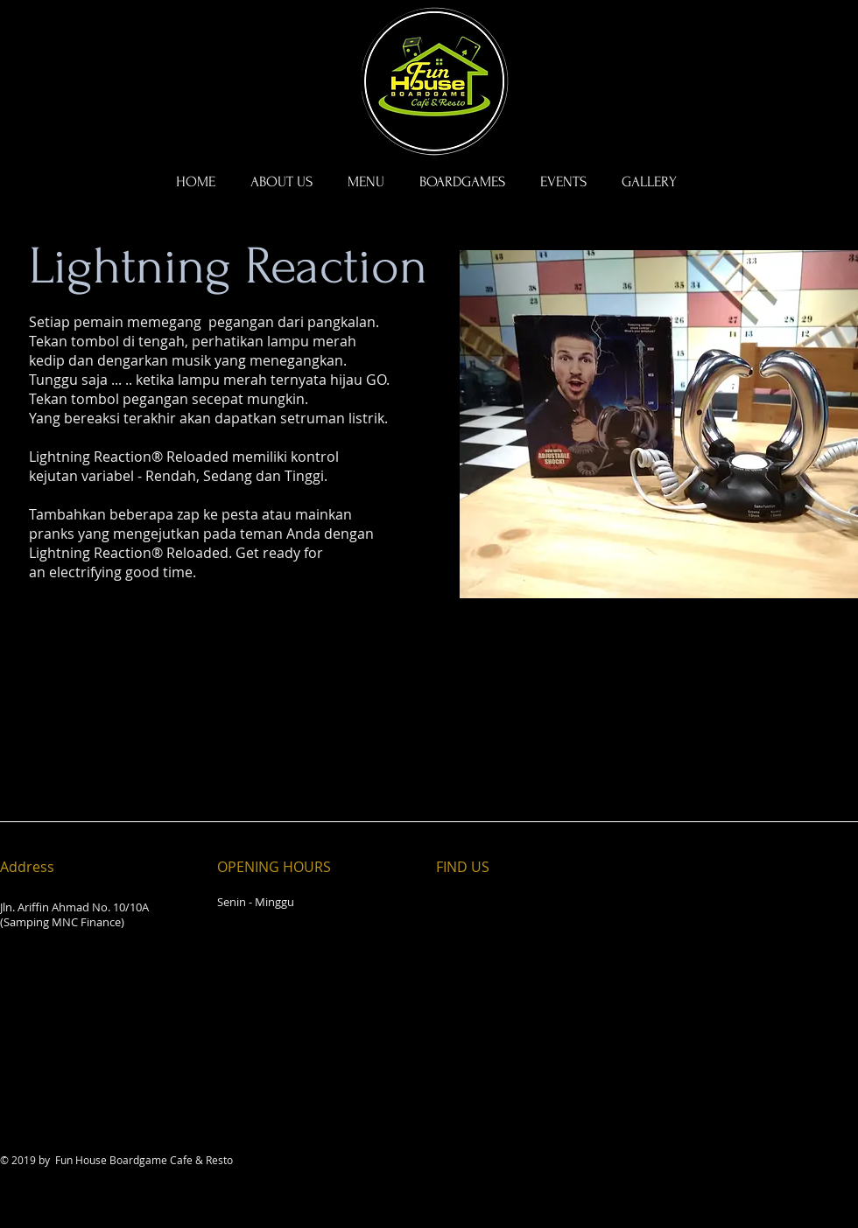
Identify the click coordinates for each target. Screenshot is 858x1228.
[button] (462, 182)
